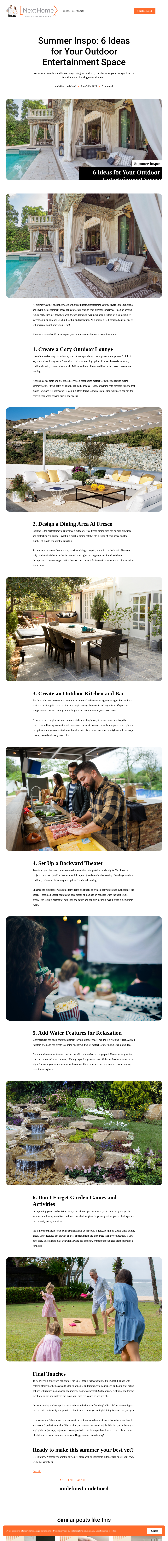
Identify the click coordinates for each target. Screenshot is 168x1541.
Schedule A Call (144, 11)
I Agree (154, 1531)
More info (121, 1531)
